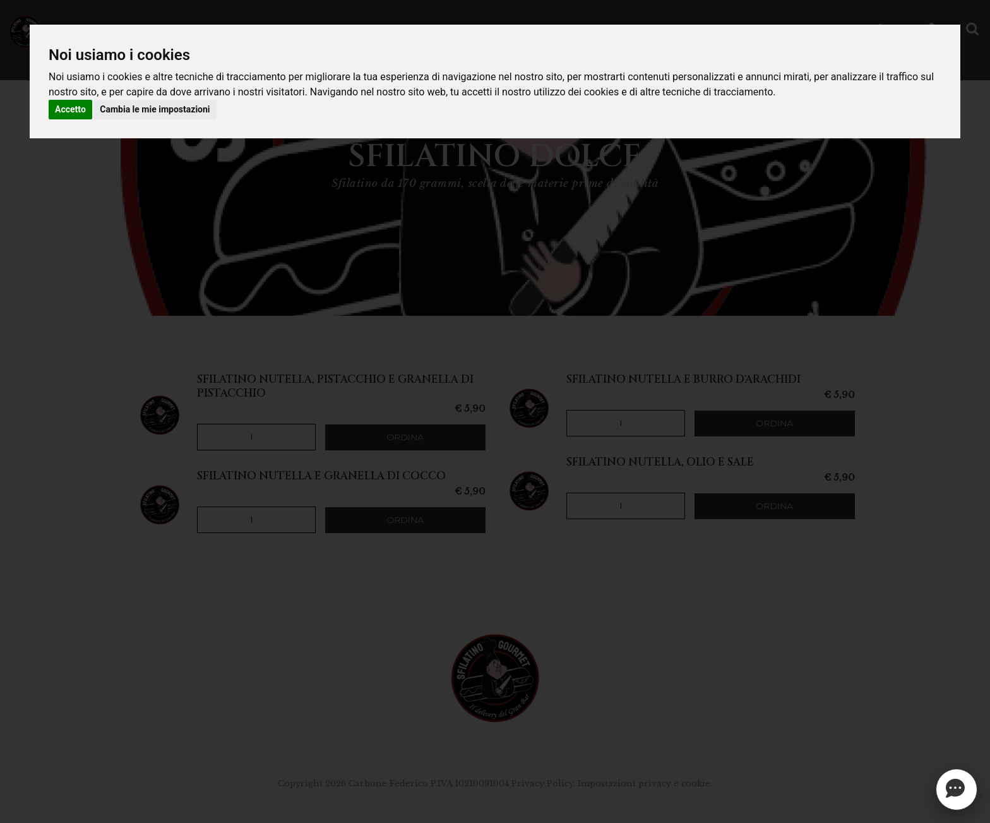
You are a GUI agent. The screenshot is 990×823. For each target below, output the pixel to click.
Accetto (70, 109)
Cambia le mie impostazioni (155, 109)
